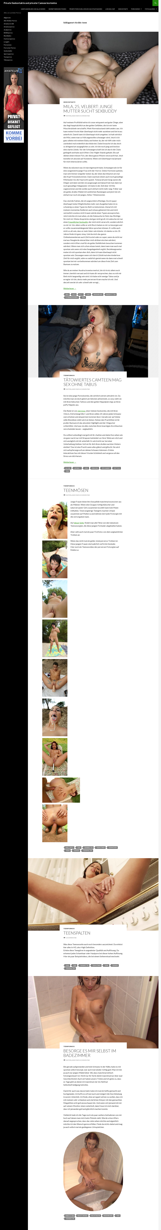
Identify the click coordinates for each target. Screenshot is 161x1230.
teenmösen (112, 847)
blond (68, 468)
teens (68, 850)
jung (88, 294)
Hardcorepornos (9, 39)
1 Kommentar (71, 938)
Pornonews (135, 9)
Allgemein (7, 18)
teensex (76, 850)
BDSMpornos (8, 33)
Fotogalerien (150, 9)
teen (83, 297)
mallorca (69, 847)
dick (74, 294)
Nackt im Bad (82, 1215)
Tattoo (117, 468)
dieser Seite (79, 523)
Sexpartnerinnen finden (57, 9)
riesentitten (111, 294)
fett (81, 294)
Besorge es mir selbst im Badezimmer (89, 1053)
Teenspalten (76, 932)
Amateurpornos (9, 27)
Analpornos (8, 30)
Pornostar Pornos (10, 48)
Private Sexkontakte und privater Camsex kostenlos (30, 3)
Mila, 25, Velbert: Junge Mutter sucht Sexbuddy (90, 108)
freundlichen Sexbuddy (78, 222)
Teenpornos (68, 375)
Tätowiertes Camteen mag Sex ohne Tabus (92, 382)
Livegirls (6, 42)
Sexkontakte (123, 9)
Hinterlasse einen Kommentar (78, 116)
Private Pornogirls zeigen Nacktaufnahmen (85, 9)
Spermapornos (9, 54)
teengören (100, 847)
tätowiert (106, 468)
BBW (67, 294)
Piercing (95, 468)
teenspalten (87, 850)
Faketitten (70, 1215)
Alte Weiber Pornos (10, 21)
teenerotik (88, 847)
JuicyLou (81, 411)
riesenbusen (98, 294)
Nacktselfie (95, 1215)
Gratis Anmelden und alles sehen (33, 9)
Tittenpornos (8, 60)
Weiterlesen (69, 288)
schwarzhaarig (72, 297)
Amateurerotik (9, 24)
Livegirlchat (110, 9)
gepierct (77, 468)
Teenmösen (75, 490)
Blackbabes (7, 36)
